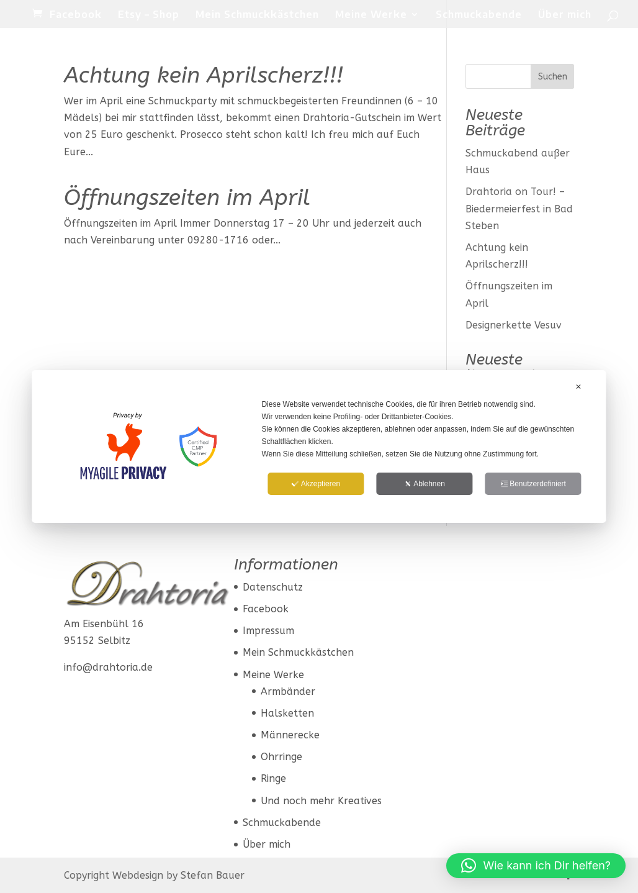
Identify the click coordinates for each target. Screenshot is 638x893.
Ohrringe (281, 757)
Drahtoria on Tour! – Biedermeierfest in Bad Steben (519, 208)
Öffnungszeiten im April (187, 197)
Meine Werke (371, 15)
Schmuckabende (479, 15)
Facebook (76, 15)
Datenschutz (273, 587)
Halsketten (287, 713)
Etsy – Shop (148, 15)
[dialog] (319, 446)
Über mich (564, 15)
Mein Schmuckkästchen (257, 15)
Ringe (273, 778)
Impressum (268, 631)
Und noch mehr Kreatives (321, 801)
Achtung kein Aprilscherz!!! (203, 75)
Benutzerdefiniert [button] (533, 483)
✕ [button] (578, 387)
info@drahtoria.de (108, 667)
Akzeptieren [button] (316, 483)
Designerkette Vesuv (513, 325)
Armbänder (288, 691)
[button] (536, 865)
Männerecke (290, 735)
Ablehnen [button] (424, 483)
